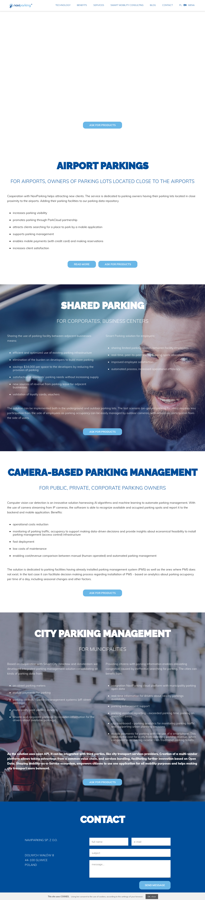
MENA (191, 5)
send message (155, 884)
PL (180, 5)
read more (82, 264)
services (98, 5)
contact (167, 5)
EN (185, 5)
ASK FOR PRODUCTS (102, 125)
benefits (82, 5)
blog (153, 5)
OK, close (152, 896)
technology (62, 5)
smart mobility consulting (127, 5)
